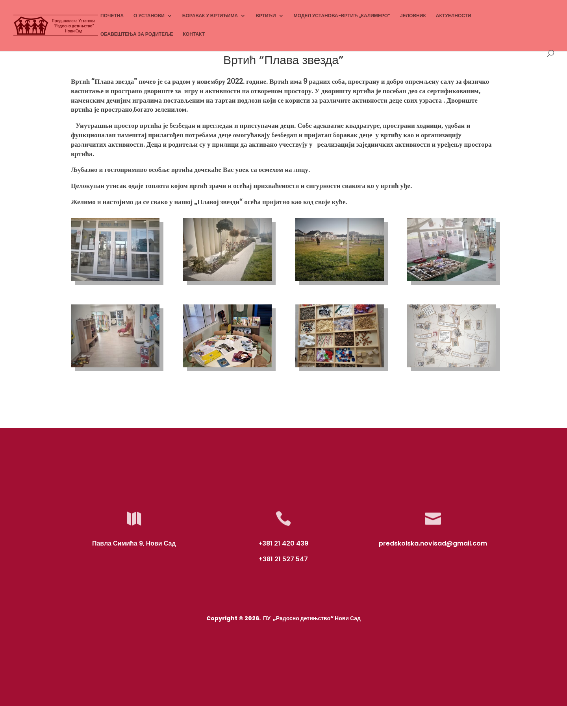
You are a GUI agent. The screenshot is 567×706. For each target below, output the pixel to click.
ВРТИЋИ (266, 16)
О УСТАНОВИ (149, 16)
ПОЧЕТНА (112, 16)
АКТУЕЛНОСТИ (453, 16)
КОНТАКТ (194, 34)
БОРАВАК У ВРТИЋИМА (210, 16)
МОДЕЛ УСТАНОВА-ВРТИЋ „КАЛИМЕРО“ (342, 16)
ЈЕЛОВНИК (413, 16)
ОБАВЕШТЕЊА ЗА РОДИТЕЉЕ (136, 34)
